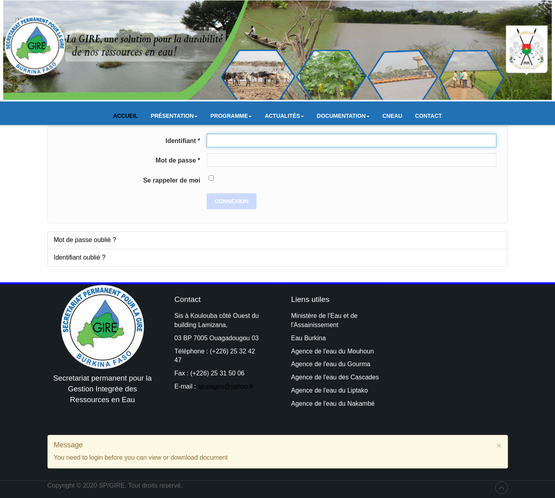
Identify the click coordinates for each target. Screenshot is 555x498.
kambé (365, 403)
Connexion (232, 201)
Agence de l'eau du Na (323, 403)
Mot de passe (178, 160)
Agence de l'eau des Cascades (335, 377)
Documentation (343, 118)
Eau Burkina (308, 338)
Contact (428, 116)
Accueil (125, 116)
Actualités (284, 118)
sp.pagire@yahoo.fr (226, 386)
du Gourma (354, 364)
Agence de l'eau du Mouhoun (332, 351)
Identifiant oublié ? (80, 257)
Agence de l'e (310, 364)
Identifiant (183, 140)
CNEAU (392, 116)
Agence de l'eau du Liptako (329, 390)
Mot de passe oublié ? (85, 239)
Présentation (174, 118)
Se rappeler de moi (171, 180)
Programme (231, 118)
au (334, 364)
